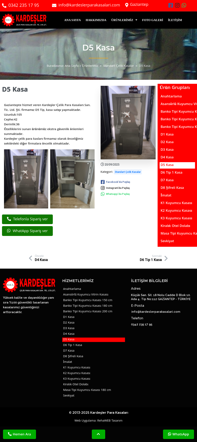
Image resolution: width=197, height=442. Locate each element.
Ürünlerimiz (90, 66)
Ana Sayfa (72, 66)
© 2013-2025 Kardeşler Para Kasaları (98, 419)
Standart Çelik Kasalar (118, 66)
